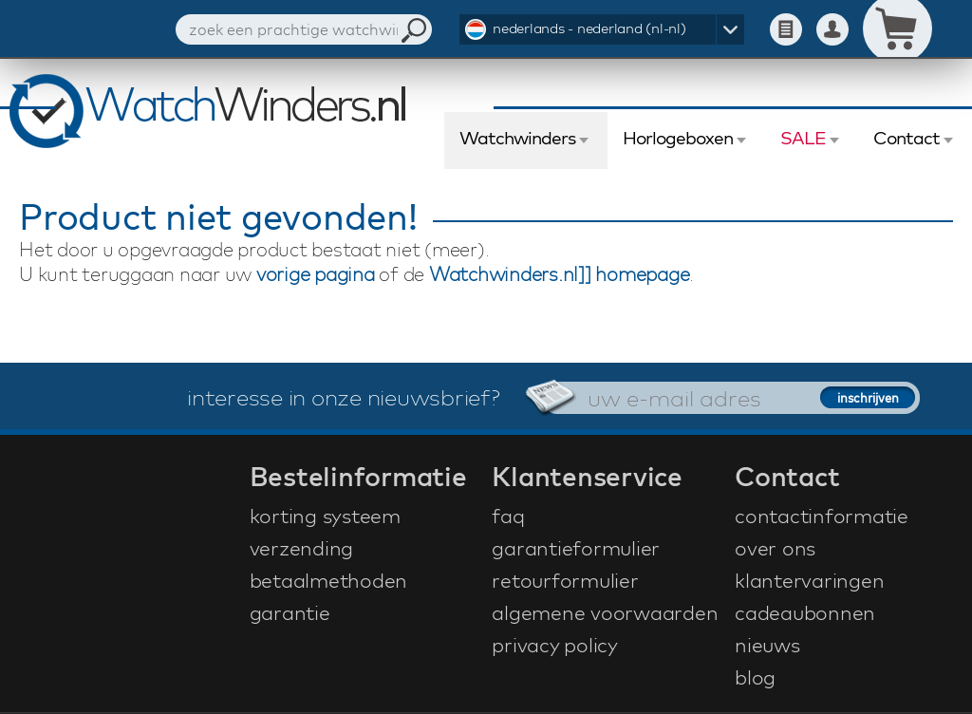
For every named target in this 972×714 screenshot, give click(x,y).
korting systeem (325, 515)
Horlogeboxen (678, 137)
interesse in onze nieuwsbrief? (343, 397)
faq (508, 515)
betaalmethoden (329, 580)
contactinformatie (821, 515)
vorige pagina (315, 274)
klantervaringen (809, 580)
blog (755, 677)
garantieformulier (576, 548)
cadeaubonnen (805, 612)
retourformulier (565, 580)
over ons (775, 548)
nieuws (767, 644)
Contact (906, 137)
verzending (302, 548)
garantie (290, 612)
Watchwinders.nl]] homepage (559, 274)
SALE (803, 137)
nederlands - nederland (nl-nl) (589, 28)
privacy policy (555, 644)
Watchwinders (517, 137)
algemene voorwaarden (605, 612)
